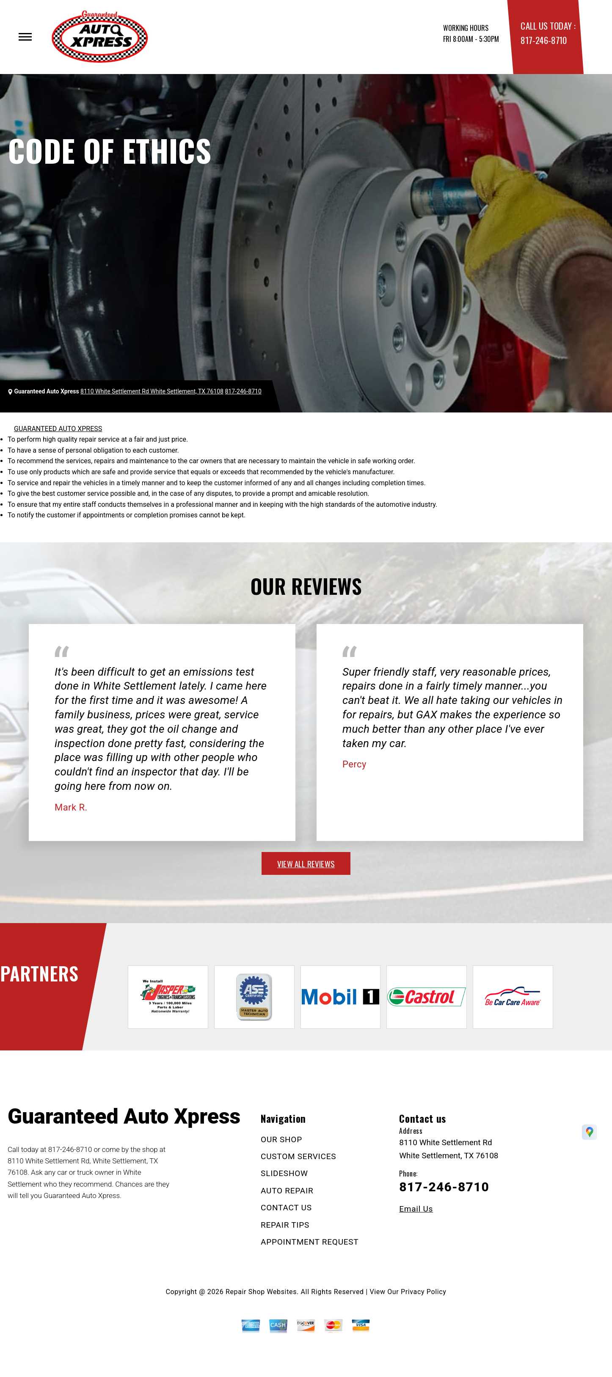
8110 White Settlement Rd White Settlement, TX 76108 (151, 391)
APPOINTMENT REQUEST (309, 1242)
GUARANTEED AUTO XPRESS (58, 429)
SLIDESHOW (284, 1173)
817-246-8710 (543, 40)
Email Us (416, 1209)
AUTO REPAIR (287, 1191)
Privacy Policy (423, 1292)
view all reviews (306, 863)
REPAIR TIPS (285, 1225)
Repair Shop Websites (261, 1292)
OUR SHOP (281, 1139)
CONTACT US (286, 1207)
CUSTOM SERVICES (298, 1156)
